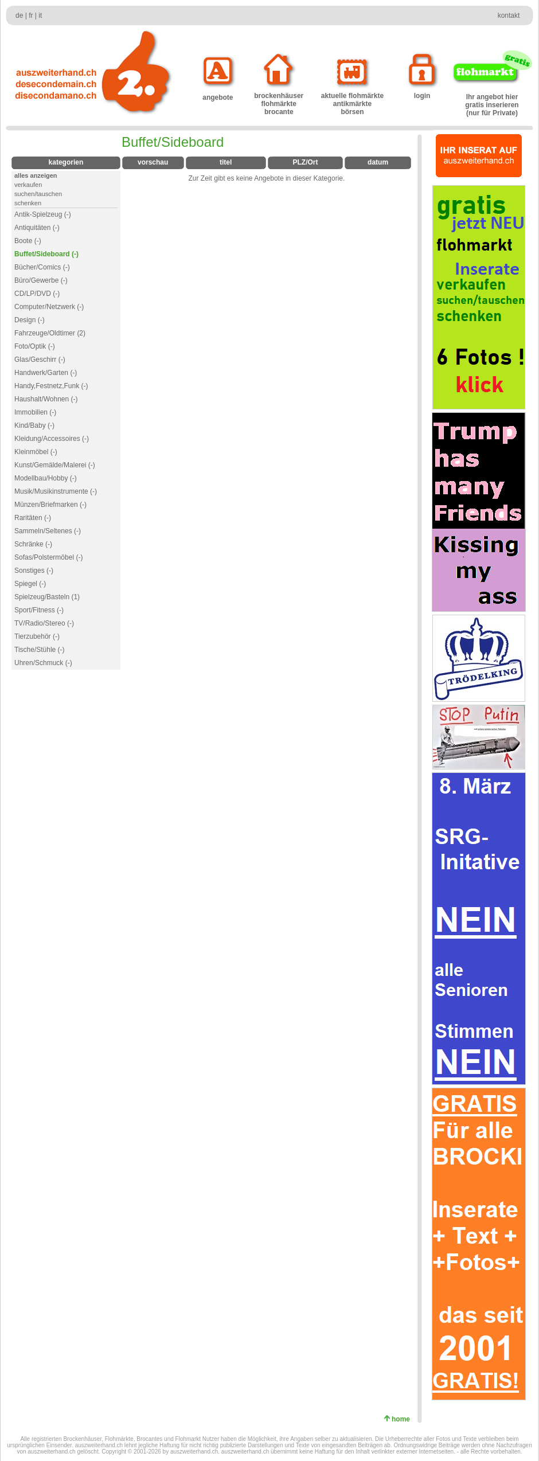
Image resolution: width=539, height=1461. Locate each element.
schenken (27, 203)
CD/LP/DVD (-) (37, 294)
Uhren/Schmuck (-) (43, 663)
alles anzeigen (35, 175)
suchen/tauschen (38, 193)
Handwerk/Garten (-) (45, 373)
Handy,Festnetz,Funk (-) (51, 386)
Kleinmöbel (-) (35, 452)
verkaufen (28, 184)
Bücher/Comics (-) (42, 267)
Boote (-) (27, 241)
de (19, 15)
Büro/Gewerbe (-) (41, 280)
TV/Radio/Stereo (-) (44, 623)
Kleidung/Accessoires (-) (51, 439)
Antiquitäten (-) (37, 228)
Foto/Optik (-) (34, 346)
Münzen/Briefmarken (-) (50, 505)
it (40, 15)
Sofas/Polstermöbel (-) (48, 557)
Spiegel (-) (30, 584)
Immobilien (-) (35, 412)
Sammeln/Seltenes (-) (47, 531)
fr (31, 15)
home (403, 1419)
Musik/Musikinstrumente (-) (55, 491)
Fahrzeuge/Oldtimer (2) (49, 333)
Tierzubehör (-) (37, 636)
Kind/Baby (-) (34, 425)
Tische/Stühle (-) (39, 650)
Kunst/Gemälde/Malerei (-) (54, 465)
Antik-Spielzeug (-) (42, 214)
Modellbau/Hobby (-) (45, 478)
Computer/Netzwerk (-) (49, 307)
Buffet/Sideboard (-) (46, 254)
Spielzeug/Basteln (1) (47, 597)
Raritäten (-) (32, 518)
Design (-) (29, 320)
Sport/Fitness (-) (39, 610)
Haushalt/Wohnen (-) (46, 399)
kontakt (509, 15)
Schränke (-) (33, 544)
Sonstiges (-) (33, 571)
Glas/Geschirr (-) (39, 360)
